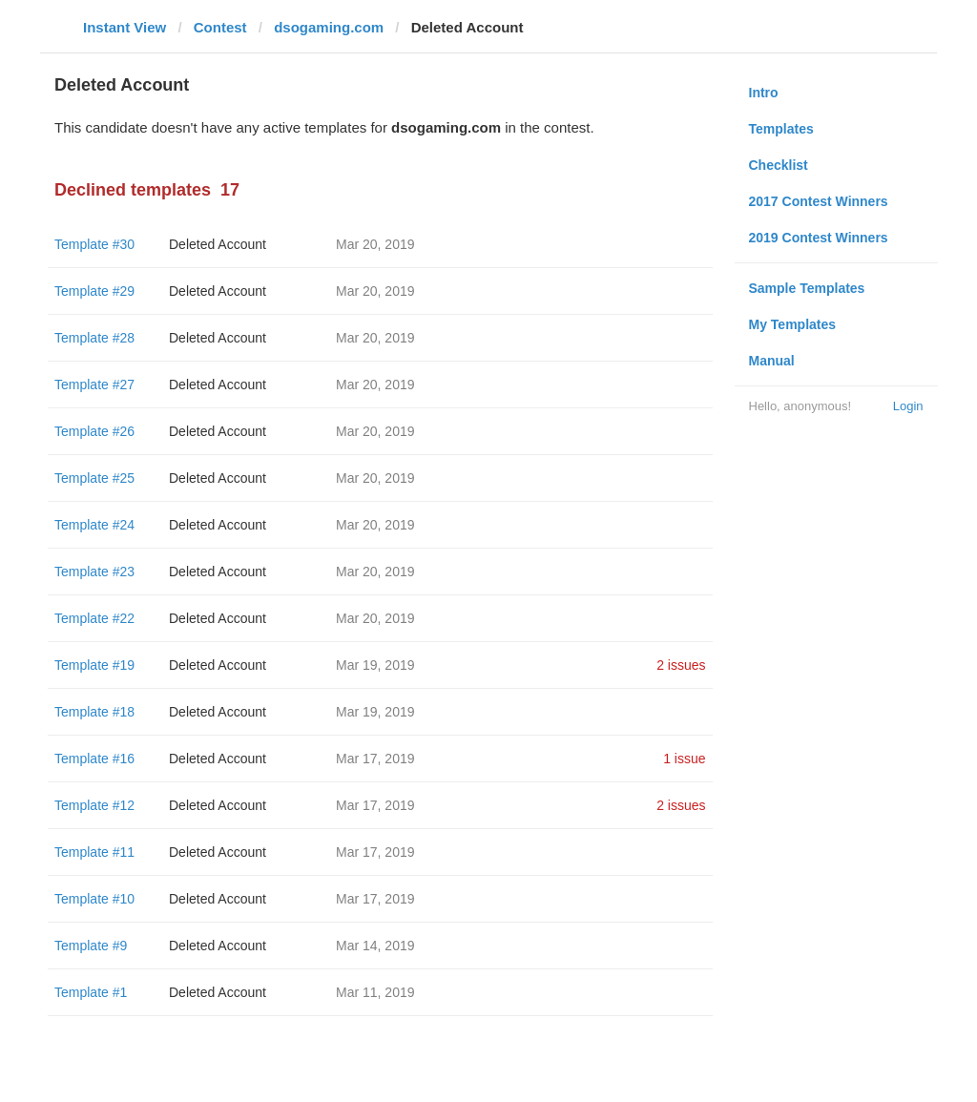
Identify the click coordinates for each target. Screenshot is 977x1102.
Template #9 (90, 945)
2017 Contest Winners (818, 201)
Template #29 (94, 291)
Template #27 (94, 384)
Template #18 (94, 711)
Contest (220, 27)
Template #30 (94, 244)
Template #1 (90, 992)
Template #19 (94, 665)
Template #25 (94, 478)
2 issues (680, 665)
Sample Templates (807, 288)
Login (908, 406)
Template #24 (94, 524)
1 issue (684, 758)
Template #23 (94, 571)
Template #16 (94, 758)
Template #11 (94, 852)
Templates (781, 128)
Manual (772, 360)
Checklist (778, 165)
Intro (764, 92)
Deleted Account (217, 244)
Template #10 (94, 898)
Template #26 (94, 431)
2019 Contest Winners (818, 237)
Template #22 (94, 618)
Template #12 (94, 805)
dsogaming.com (329, 27)
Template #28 (94, 337)
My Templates (793, 324)
